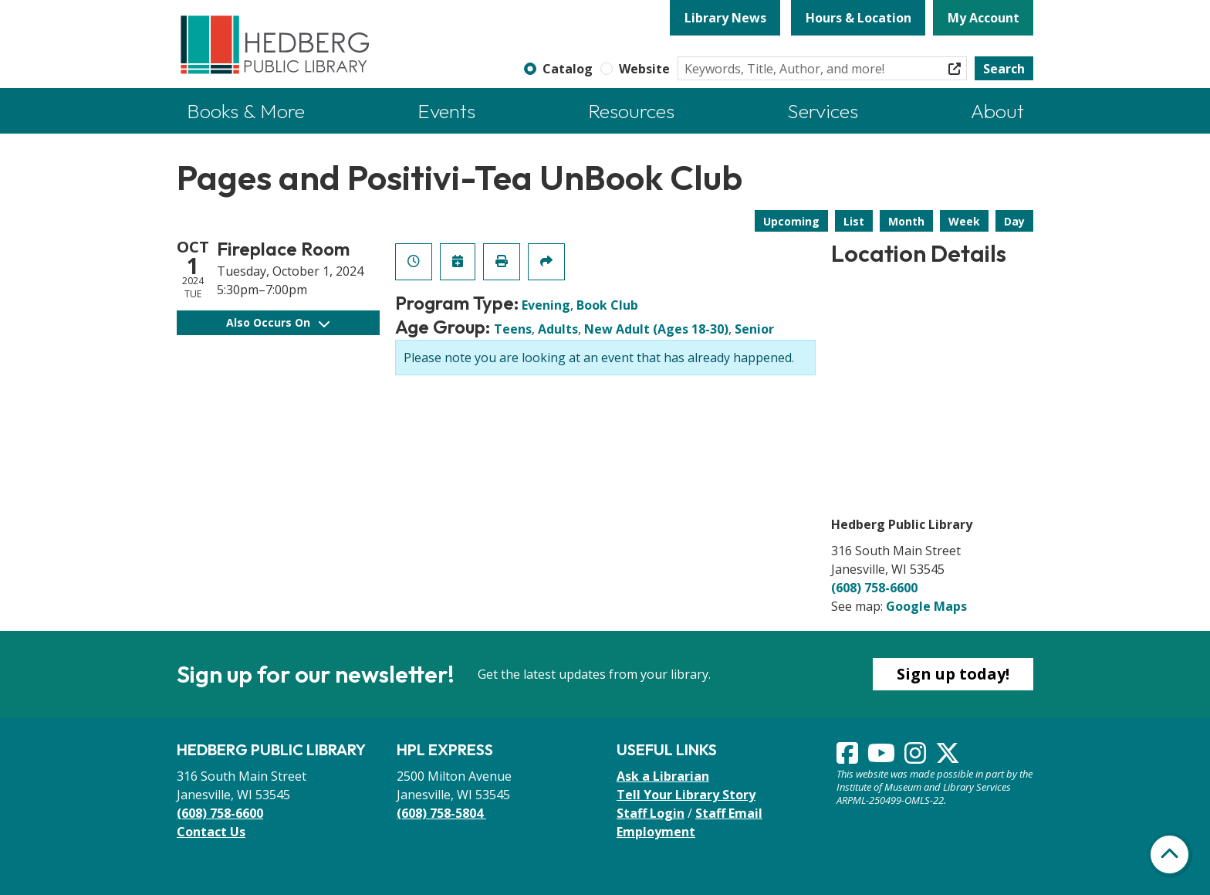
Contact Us (211, 831)
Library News (725, 17)
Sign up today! (953, 673)
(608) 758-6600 (874, 587)
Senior (754, 328)
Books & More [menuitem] (246, 111)
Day (1014, 221)
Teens (513, 328)
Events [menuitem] (446, 111)
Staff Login (650, 813)
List (853, 221)
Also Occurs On (278, 322)
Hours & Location (858, 17)
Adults (558, 328)
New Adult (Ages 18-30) (656, 328)
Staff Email (728, 813)
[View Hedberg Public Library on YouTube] (882, 757)
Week (964, 221)
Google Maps (926, 606)
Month (906, 221)
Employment (656, 831)
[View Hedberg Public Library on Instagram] (916, 757)
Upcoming (791, 221)
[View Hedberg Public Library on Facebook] (849, 757)
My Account (983, 17)
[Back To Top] (1169, 854)
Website (644, 68)
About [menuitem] (997, 111)
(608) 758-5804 (441, 813)
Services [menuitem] (822, 111)
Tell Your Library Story (686, 794)
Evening (546, 305)
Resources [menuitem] (631, 111)
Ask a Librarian (663, 776)
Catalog (567, 68)
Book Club (607, 305)
